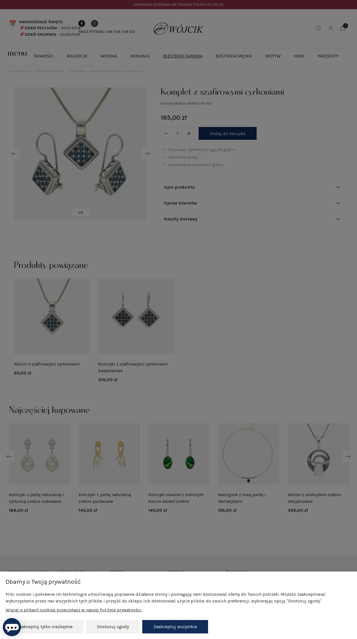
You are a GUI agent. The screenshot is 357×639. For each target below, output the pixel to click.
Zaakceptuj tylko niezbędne (45, 626)
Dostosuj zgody (113, 626)
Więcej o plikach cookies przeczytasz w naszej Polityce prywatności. (74, 609)
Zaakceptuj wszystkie (175, 626)
